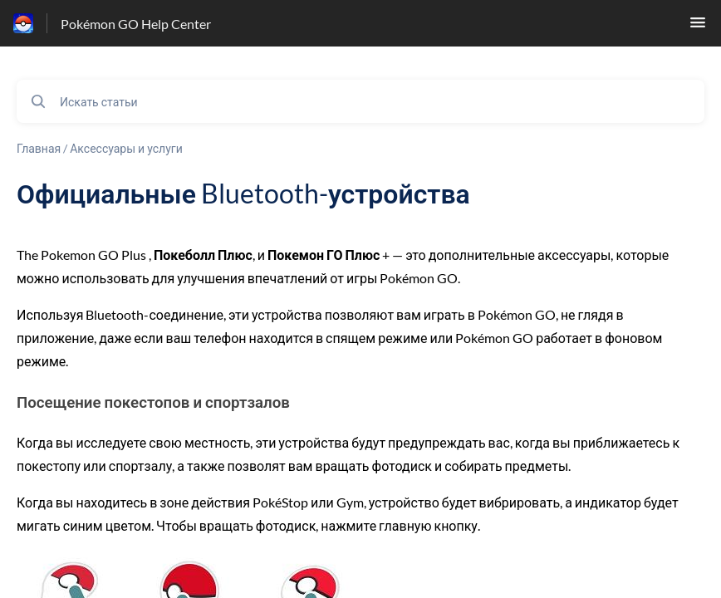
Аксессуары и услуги (126, 148)
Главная (39, 148)
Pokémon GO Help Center (136, 24)
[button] (698, 27)
